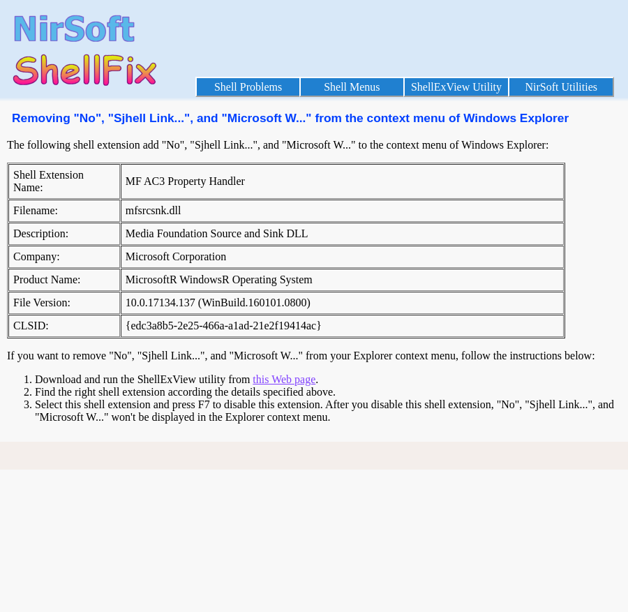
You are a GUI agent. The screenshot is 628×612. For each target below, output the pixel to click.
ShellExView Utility (456, 87)
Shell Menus (352, 87)
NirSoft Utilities (561, 87)
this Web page (284, 379)
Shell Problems (248, 87)
